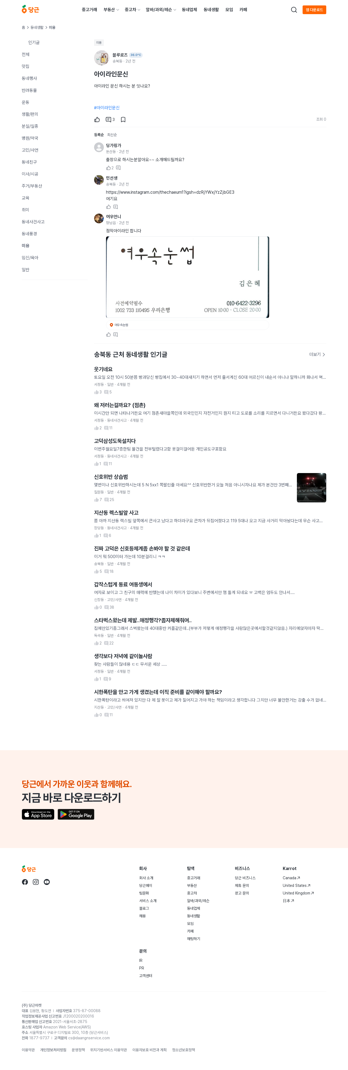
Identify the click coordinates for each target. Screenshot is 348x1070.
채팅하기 (193, 939)
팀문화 (144, 893)
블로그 (144, 908)
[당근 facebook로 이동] (25, 882)
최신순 (112, 135)
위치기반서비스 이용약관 (108, 1050)
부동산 (109, 9)
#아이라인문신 (107, 107)
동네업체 (189, 9)
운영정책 (78, 1050)
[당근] (30, 10)
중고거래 (89, 9)
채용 (142, 916)
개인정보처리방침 (53, 1050)
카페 (243, 9)
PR (141, 968)
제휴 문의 (242, 885)
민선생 (111, 178)
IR (140, 960)
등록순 (99, 135)
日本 (288, 901)
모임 (229, 9)
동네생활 (211, 9)
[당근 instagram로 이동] (36, 882)
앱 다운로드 (314, 10)
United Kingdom (298, 893)
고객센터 (145, 976)
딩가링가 (113, 145)
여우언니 (113, 216)
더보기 (317, 354)
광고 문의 (242, 893)
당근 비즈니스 (245, 878)
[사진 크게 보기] (187, 277)
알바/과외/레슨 (159, 9)
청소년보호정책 (183, 1050)
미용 (99, 43)
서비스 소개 (148, 901)
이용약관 (28, 1050)
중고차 (130, 9)
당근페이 (145, 885)
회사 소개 (146, 878)
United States (296, 885)
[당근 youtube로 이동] (47, 882)
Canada (291, 878)
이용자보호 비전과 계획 (149, 1050)
